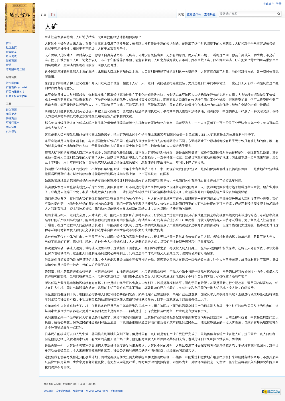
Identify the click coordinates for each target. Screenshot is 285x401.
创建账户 (268, 3)
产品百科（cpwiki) (17, 87)
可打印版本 (12, 122)
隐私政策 (48, 390)
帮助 (8, 64)
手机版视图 (116, 390)
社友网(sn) (12, 82)
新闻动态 (11, 51)
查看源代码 (194, 14)
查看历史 (210, 14)
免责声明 (78, 390)
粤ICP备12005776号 (97, 390)
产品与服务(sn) (15, 91)
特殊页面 (11, 118)
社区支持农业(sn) (16, 96)
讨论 (52, 14)
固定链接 (11, 127)
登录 (278, 3)
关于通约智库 (63, 390)
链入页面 (11, 109)
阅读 (181, 14)
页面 (44, 14)
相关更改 (11, 113)
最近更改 (11, 56)
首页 (8, 43)
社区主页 (11, 47)
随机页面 (11, 60)
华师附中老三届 (15, 69)
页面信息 (11, 131)
